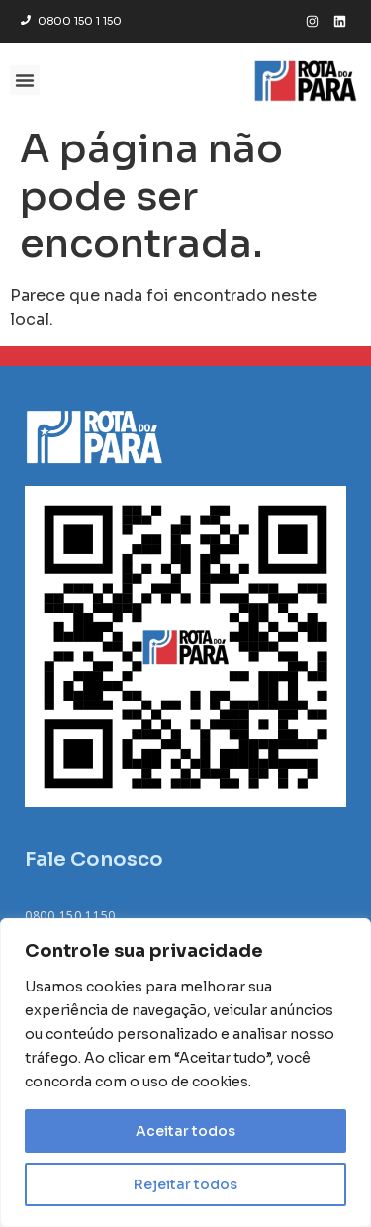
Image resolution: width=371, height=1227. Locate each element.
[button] (25, 80)
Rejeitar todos (185, 1184)
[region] (185, 1072)
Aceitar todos (185, 1131)
